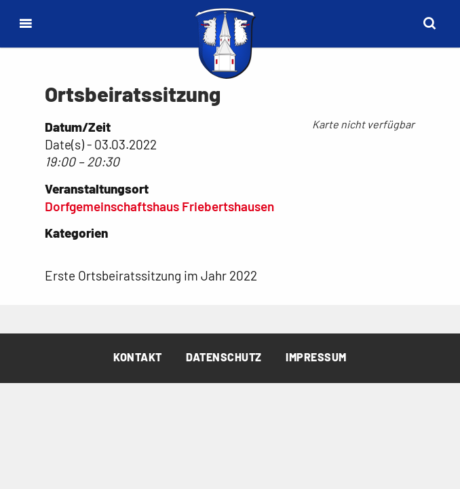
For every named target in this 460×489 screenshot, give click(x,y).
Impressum (316, 356)
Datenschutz (224, 356)
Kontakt (137, 356)
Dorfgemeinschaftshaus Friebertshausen (159, 206)
